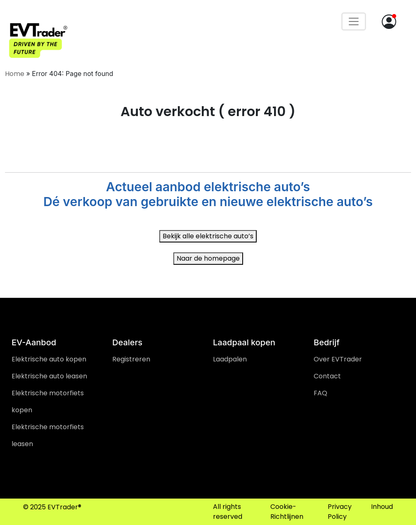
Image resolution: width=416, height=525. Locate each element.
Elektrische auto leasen (49, 376)
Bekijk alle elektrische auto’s (208, 236)
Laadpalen (230, 359)
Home (14, 73)
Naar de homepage (208, 258)
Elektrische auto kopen (49, 359)
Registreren (131, 359)
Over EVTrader (338, 359)
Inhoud (382, 506)
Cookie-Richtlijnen (286, 511)
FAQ (320, 393)
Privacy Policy (340, 511)
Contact (327, 376)
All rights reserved (227, 511)
